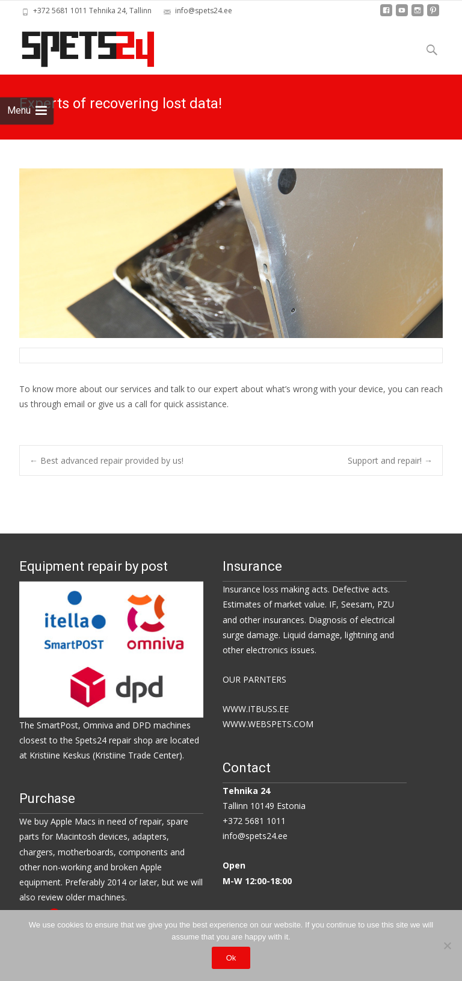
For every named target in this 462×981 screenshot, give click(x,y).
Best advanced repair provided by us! (106, 460)
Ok (231, 957)
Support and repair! (390, 460)
